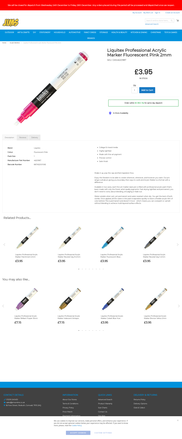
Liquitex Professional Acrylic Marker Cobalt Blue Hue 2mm (112, 327)
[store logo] (10, 32)
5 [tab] (93, 278)
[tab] (143, 122)
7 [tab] (100, 278)
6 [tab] (96, 278)
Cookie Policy (77, 425)
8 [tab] (103, 278)
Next (178, 253)
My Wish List (148, 21)
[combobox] (159, 29)
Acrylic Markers (15, 52)
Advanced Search (152, 33)
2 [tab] (82, 278)
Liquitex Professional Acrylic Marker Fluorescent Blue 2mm (111, 265)
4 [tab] (89, 278)
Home (4, 52)
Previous (4, 253)
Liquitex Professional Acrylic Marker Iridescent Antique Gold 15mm (69, 327)
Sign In (157, 21)
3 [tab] (86, 278)
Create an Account (172, 21)
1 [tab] (79, 278)
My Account (137, 21)
